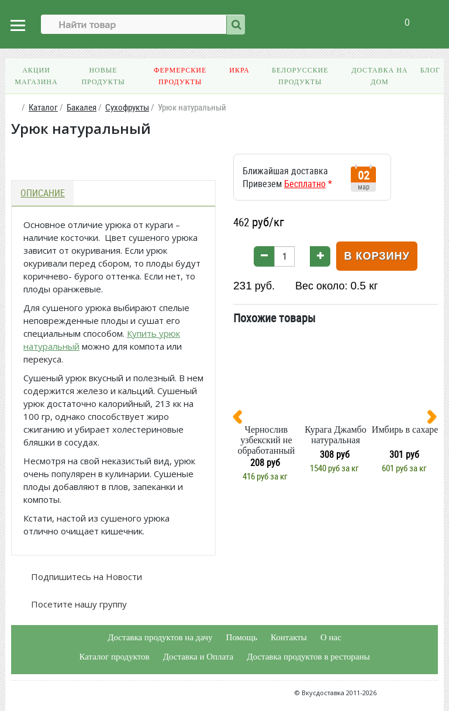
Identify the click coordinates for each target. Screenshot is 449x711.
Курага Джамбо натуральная (336, 434)
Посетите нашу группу (78, 604)
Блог (430, 70)
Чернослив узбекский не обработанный (266, 439)
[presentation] (242, 419)
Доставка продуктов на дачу (160, 637)
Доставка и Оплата (198, 656)
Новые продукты (103, 76)
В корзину (376, 256)
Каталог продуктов (114, 656)
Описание (42, 193)
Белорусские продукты (300, 76)
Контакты (289, 637)
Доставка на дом (379, 76)
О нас (330, 637)
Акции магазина (36, 76)
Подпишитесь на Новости (85, 576)
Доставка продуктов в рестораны (308, 656)
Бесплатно (305, 183)
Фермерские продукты (180, 76)
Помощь (241, 637)
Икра (239, 70)
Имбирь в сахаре (405, 429)
